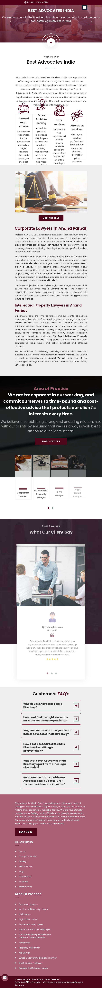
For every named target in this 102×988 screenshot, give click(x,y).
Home (22, 851)
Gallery (22, 861)
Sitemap (23, 882)
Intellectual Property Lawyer (33, 909)
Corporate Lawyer (23, 492)
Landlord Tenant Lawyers (32, 938)
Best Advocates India (26, 979)
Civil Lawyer (25, 914)
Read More (25, 831)
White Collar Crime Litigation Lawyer (38, 958)
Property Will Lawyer (29, 948)
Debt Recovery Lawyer (30, 963)
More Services (51, 441)
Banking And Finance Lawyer (33, 968)
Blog (21, 871)
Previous (10, 21)
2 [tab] (52, 508)
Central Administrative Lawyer (34, 929)
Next (91, 21)
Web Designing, (50, 982)
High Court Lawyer (28, 919)
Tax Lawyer (24, 943)
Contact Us (25, 876)
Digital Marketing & (66, 982)
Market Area (25, 887)
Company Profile (27, 856)
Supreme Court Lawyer (31, 924)
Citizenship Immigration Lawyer (35, 934)
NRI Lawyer (24, 953)
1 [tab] (48, 508)
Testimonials (25, 866)
